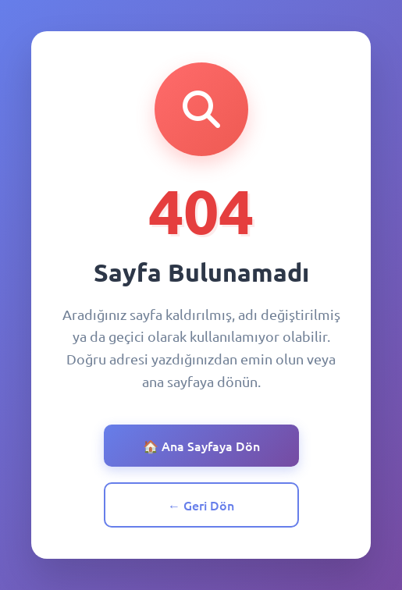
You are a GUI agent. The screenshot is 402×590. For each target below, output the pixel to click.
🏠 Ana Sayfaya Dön (201, 445)
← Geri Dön (201, 505)
